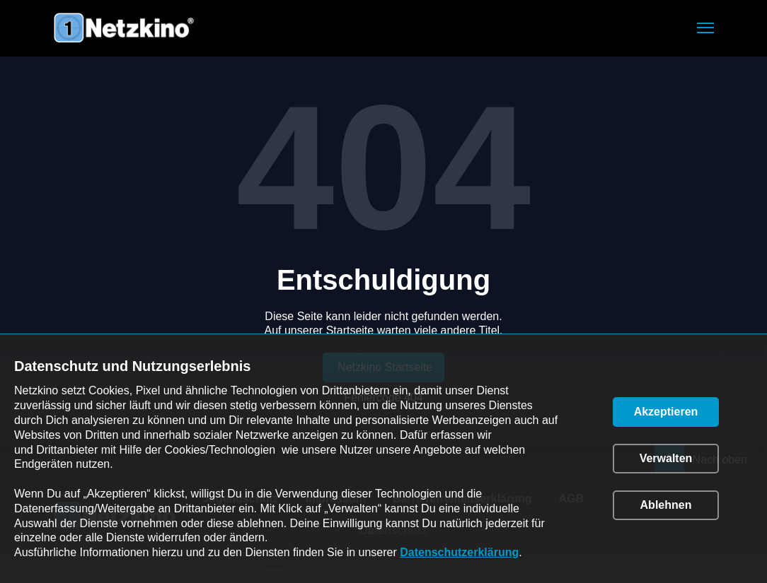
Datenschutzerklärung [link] (459, 552)
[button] (705, 28)
